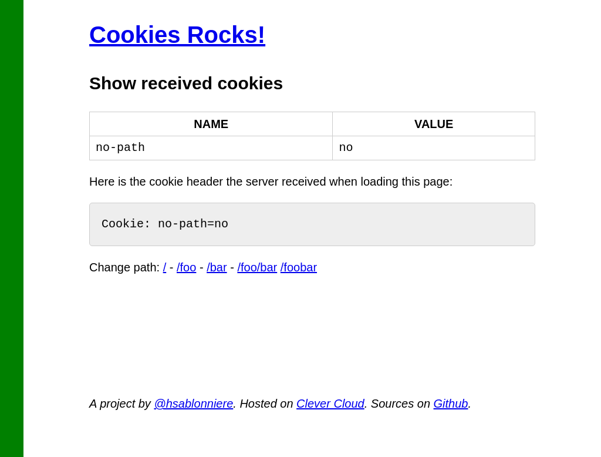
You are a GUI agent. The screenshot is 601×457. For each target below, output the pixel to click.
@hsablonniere (193, 403)
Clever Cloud (330, 403)
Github (451, 403)
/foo (186, 267)
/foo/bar (257, 267)
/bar (217, 267)
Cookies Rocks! (177, 35)
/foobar (299, 267)
